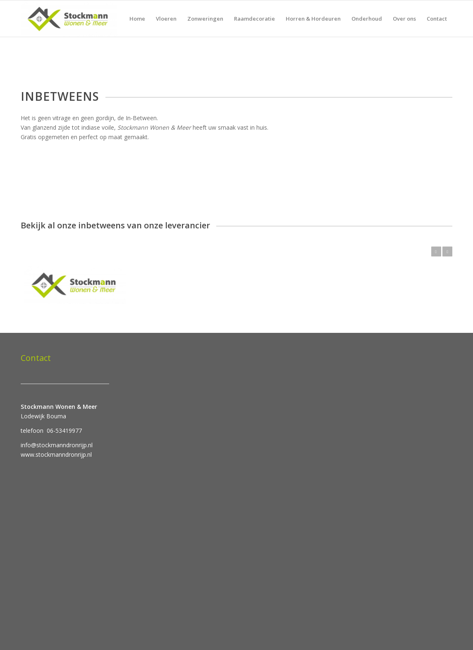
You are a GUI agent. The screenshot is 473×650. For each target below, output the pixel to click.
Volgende (447, 251)
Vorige (436, 251)
